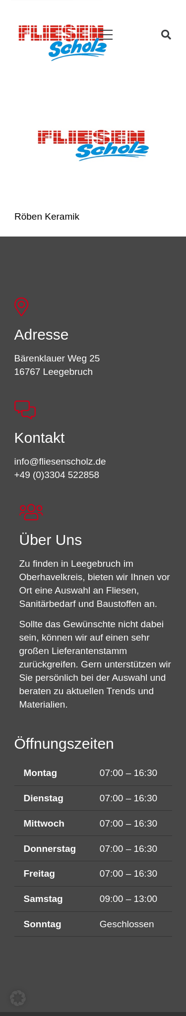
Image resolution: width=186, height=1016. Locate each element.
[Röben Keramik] (93, 145)
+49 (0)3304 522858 (57, 475)
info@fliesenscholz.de (60, 461)
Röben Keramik (46, 216)
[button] (106, 35)
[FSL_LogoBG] (63, 41)
